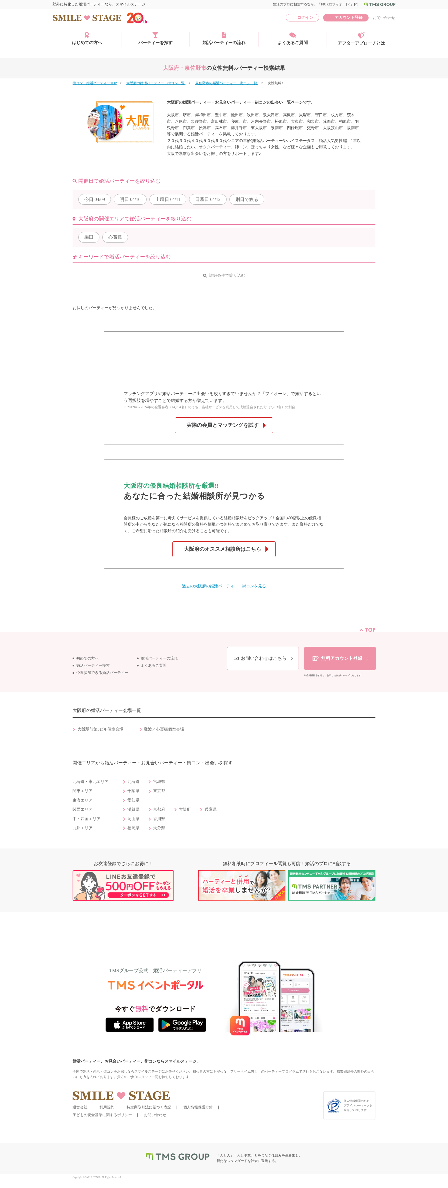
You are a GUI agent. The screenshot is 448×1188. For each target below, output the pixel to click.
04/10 (130, 199)
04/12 (207, 199)
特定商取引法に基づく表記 (149, 1107)
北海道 (133, 781)
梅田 (88, 237)
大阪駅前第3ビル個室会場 (100, 729)
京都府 (159, 809)
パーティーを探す (155, 38)
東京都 (159, 791)
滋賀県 (133, 809)
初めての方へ (87, 658)
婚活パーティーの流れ (224, 38)
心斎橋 (115, 237)
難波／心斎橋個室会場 (164, 729)
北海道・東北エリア (91, 781)
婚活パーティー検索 (93, 666)
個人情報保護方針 (198, 1107)
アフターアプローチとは (361, 39)
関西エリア (83, 809)
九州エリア (83, 828)
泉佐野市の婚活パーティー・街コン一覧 (226, 83)
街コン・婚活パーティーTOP (95, 83)
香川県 (159, 819)
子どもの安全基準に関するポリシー (102, 1115)
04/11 (168, 199)
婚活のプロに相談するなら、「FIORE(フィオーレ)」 (315, 4)
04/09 (94, 199)
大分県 (159, 828)
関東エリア (83, 791)
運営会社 (80, 1107)
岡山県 (133, 819)
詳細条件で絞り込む (227, 275)
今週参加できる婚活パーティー (102, 673)
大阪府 (185, 809)
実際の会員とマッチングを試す (223, 425)
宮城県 (159, 781)
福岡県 (133, 828)
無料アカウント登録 (341, 658)
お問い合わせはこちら (264, 658)
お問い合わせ (384, 17)
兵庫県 (211, 809)
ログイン (305, 17)
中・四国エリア (87, 819)
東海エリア (83, 800)
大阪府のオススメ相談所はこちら (222, 549)
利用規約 (106, 1107)
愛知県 (133, 800)
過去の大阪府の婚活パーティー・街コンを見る (224, 586)
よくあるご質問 (293, 38)
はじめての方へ (87, 38)
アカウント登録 (349, 17)
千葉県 (133, 791)
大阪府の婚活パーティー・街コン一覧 (155, 83)
